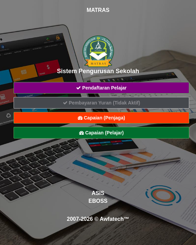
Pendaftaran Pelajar (101, 88)
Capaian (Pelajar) (101, 132)
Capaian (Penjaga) (101, 117)
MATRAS (98, 10)
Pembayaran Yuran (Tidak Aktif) (101, 102)
